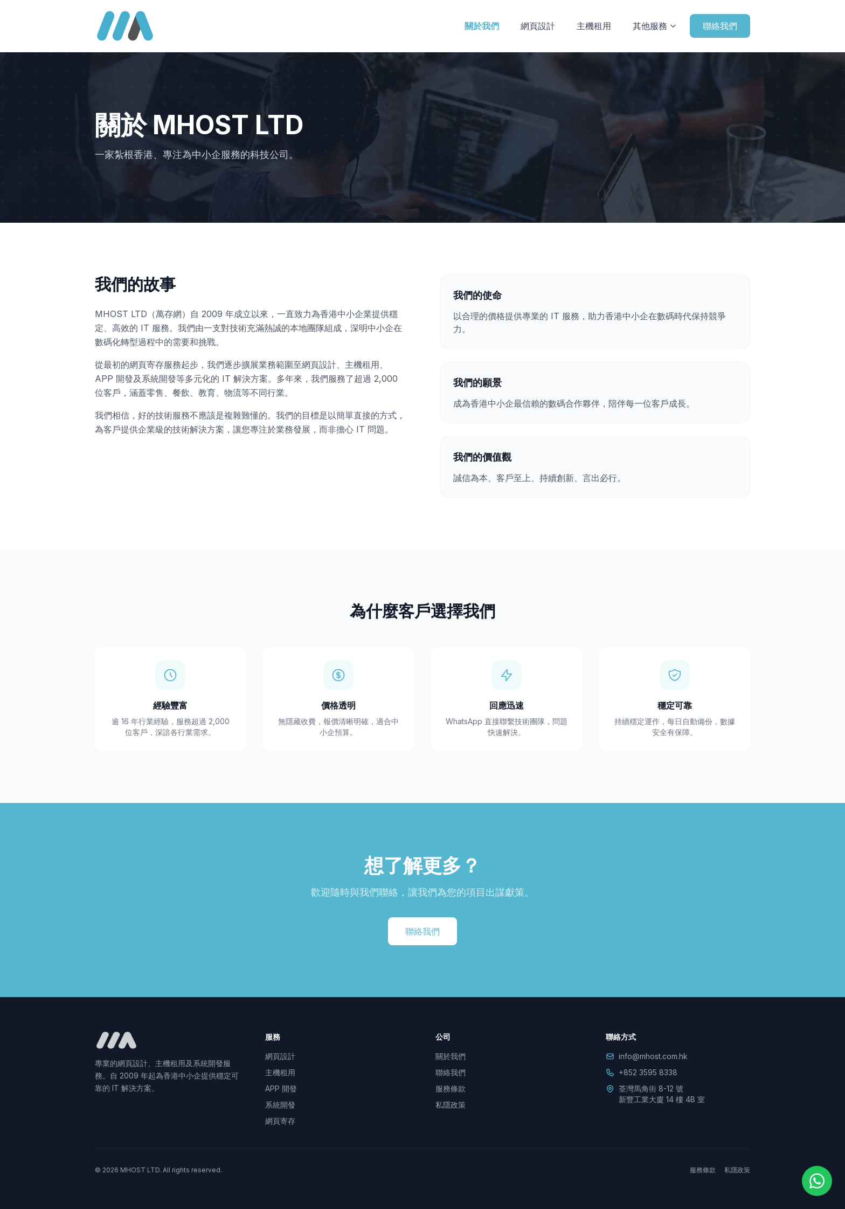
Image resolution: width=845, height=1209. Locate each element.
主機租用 (594, 25)
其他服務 (655, 25)
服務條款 (450, 1088)
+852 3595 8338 (648, 1072)
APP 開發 (281, 1088)
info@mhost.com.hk (653, 1056)
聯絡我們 (720, 25)
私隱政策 (450, 1104)
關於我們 (482, 25)
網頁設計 (538, 25)
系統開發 (280, 1104)
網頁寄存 (280, 1120)
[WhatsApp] (817, 1181)
